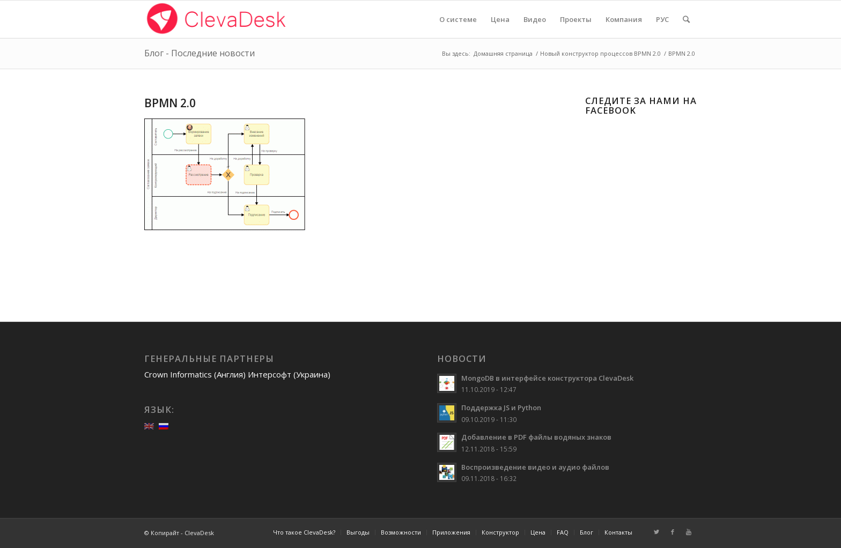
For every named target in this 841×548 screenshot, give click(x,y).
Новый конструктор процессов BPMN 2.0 (600, 53)
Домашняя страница (503, 53)
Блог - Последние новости (199, 53)
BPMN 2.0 (170, 102)
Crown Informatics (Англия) (195, 374)
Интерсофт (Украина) (289, 374)
